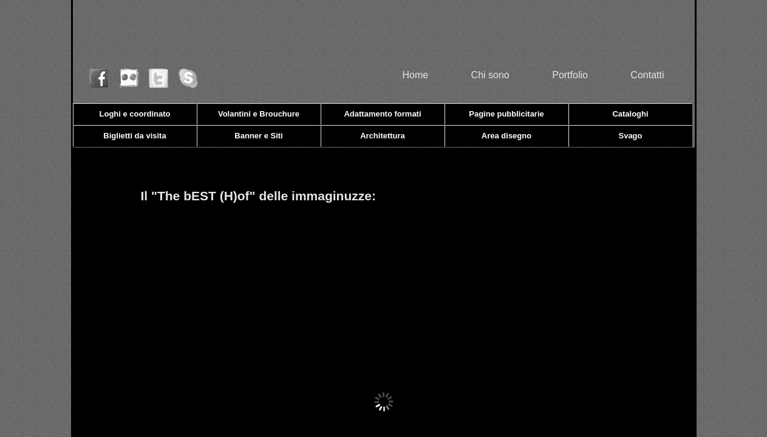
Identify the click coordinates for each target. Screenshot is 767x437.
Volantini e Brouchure (258, 113)
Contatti (647, 75)
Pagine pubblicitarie (506, 113)
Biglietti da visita (134, 135)
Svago (630, 135)
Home (415, 75)
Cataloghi (630, 113)
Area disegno (506, 135)
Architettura (382, 135)
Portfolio (570, 75)
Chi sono (490, 75)
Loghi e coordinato (135, 113)
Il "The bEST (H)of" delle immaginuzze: (258, 196)
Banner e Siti (258, 135)
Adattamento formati (382, 113)
